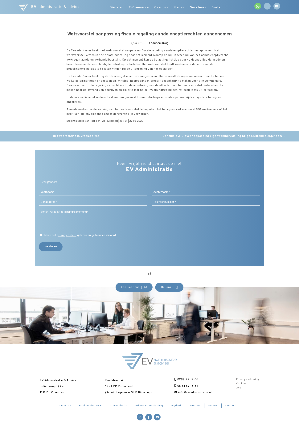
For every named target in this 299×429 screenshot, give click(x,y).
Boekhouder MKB (90, 405)
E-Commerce (139, 7)
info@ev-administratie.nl (193, 392)
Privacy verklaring (247, 379)
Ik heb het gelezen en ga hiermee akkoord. (80, 235)
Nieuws (179, 7)
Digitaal (176, 405)
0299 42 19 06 (186, 379)
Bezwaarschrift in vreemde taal (74, 136)
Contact (218, 7)
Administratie (118, 405)
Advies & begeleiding (149, 405)
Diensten (116, 7)
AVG (238, 387)
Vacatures (198, 7)
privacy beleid (66, 235)
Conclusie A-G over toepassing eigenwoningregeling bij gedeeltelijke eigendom (224, 136)
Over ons (161, 7)
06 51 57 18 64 (186, 386)
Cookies (241, 383)
